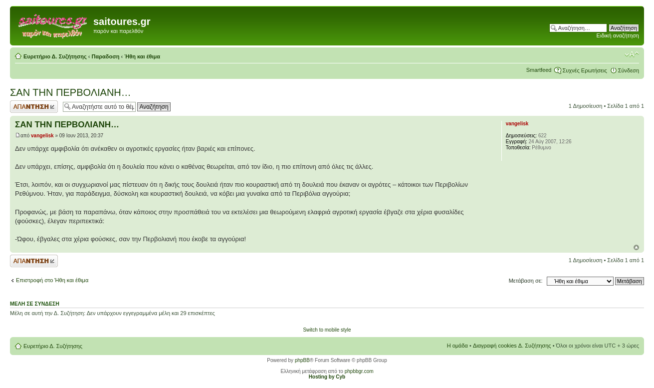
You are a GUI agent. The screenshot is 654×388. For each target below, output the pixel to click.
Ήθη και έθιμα (142, 56)
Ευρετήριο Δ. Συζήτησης (55, 56)
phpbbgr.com (359, 371)
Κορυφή (636, 247)
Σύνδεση (628, 70)
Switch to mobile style (327, 330)
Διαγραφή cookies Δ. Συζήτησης (512, 346)
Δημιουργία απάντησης (34, 106)
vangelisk (42, 135)
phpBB (302, 360)
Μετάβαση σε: (526, 281)
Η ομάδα (457, 346)
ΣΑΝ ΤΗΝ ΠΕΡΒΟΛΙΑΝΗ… (70, 92)
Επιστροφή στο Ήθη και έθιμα (52, 280)
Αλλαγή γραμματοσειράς (632, 54)
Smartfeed (539, 70)
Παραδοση (106, 56)
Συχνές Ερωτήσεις (584, 70)
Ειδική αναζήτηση (618, 35)
